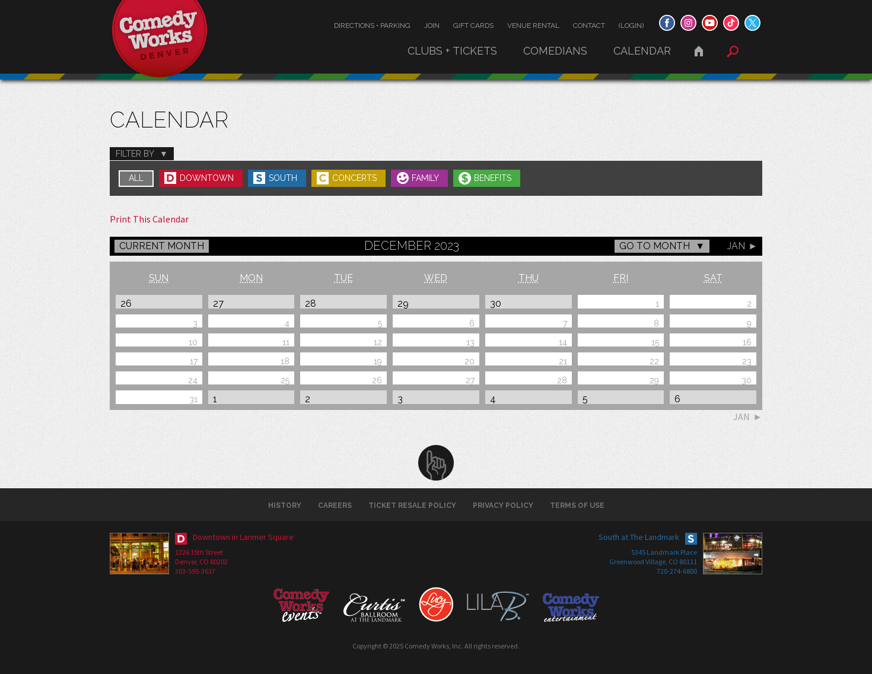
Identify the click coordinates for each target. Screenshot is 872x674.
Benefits (492, 178)
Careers (335, 505)
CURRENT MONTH (161, 246)
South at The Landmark (639, 537)
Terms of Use (577, 505)
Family (425, 178)
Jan (736, 245)
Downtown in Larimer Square (243, 537)
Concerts (354, 178)
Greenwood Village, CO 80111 (653, 561)
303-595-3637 (195, 571)
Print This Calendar (149, 219)
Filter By (135, 153)
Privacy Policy (503, 505)
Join (432, 25)
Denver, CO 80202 (201, 561)
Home (699, 51)
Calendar (642, 50)
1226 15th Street (199, 552)
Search (733, 52)
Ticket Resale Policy (412, 505)
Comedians (555, 50)
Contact (589, 25)
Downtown (207, 178)
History (284, 505)
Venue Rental (533, 25)
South (283, 178)
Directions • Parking (372, 25)
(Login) (631, 25)
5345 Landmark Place (664, 552)
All (136, 178)
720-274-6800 (677, 571)
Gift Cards (473, 25)
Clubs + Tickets (452, 50)
